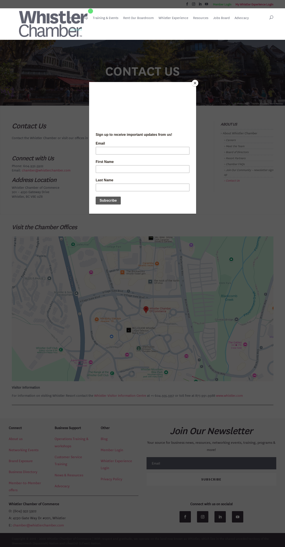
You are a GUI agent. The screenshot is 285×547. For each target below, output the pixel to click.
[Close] (195, 83)
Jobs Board (221, 18)
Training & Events (105, 18)
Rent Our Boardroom (138, 18)
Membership (78, 18)
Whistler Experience (173, 18)
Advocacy (242, 18)
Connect (75, 29)
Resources (200, 18)
